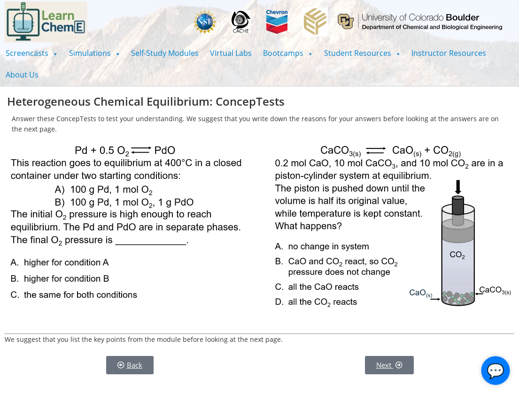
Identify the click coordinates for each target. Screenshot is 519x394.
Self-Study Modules (165, 53)
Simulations (94, 53)
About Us (22, 75)
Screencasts (32, 53)
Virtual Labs (231, 53)
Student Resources (362, 53)
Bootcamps (288, 53)
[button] (31, 53)
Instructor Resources (448, 53)
